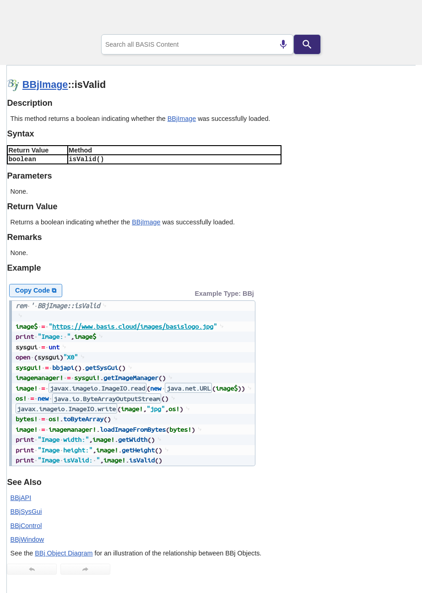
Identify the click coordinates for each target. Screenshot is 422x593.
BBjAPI (21, 497)
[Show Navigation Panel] (397, 19)
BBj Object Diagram (63, 553)
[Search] (307, 44)
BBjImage (45, 84)
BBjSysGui (26, 511)
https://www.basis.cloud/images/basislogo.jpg (132, 326)
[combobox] (197, 44)
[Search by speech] (283, 44)
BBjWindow (27, 539)
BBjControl (26, 525)
